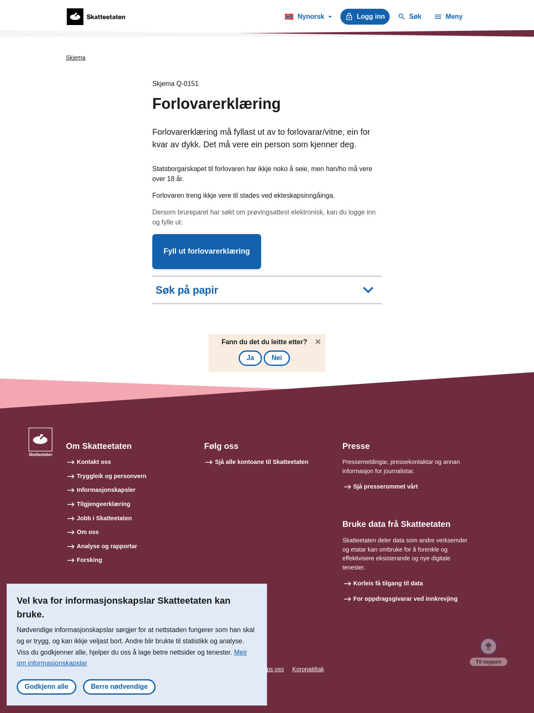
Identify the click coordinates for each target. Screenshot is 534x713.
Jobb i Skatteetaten (104, 518)
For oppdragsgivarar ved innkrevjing (405, 598)
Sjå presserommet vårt (385, 486)
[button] (206, 251)
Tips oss (273, 669)
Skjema (76, 57)
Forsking (89, 560)
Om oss (88, 532)
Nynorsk (308, 18)
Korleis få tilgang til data (388, 583)
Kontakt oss (94, 462)
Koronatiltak (308, 669)
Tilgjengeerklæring (103, 504)
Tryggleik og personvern (111, 476)
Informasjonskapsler (106, 489)
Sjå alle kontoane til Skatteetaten (261, 462)
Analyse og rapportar (107, 546)
